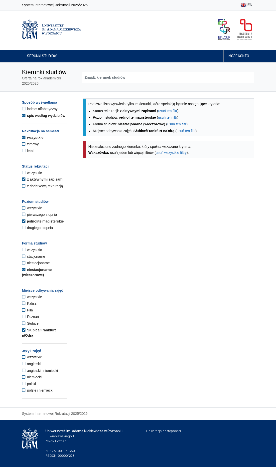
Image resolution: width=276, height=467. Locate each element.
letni (27, 151)
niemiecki (32, 377)
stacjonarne (33, 256)
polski (29, 384)
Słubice (30, 323)
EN (246, 5)
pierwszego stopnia (39, 215)
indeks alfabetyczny (40, 109)
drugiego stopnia (37, 228)
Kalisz (29, 303)
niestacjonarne (36, 263)
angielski (31, 364)
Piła (27, 310)
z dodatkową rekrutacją (42, 186)
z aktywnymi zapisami (42, 179)
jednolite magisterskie (43, 221)
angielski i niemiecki (40, 371)
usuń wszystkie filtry (171, 153)
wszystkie (32, 138)
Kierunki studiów (42, 56)
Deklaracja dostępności (163, 431)
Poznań (30, 317)
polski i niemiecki (37, 390)
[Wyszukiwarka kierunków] (168, 77)
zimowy (30, 144)
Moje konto (239, 56)
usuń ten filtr (167, 111)
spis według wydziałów (43, 116)
